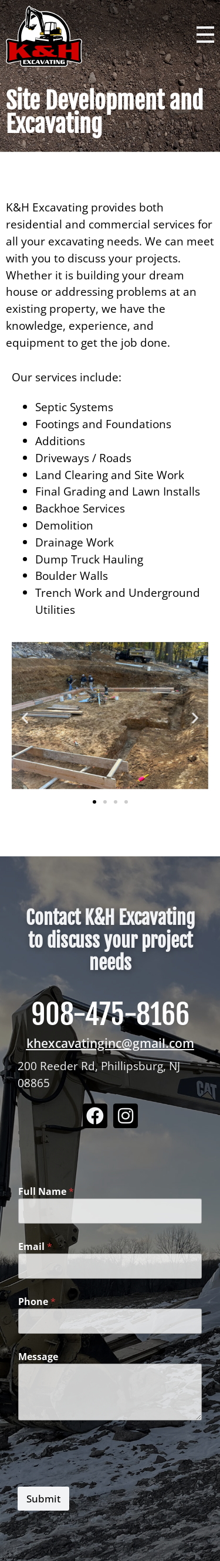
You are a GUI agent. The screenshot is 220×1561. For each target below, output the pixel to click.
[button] (25, 718)
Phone (37, 1301)
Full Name (46, 1191)
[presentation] (107, 1479)
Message (38, 1356)
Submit (43, 1498)
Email (35, 1246)
